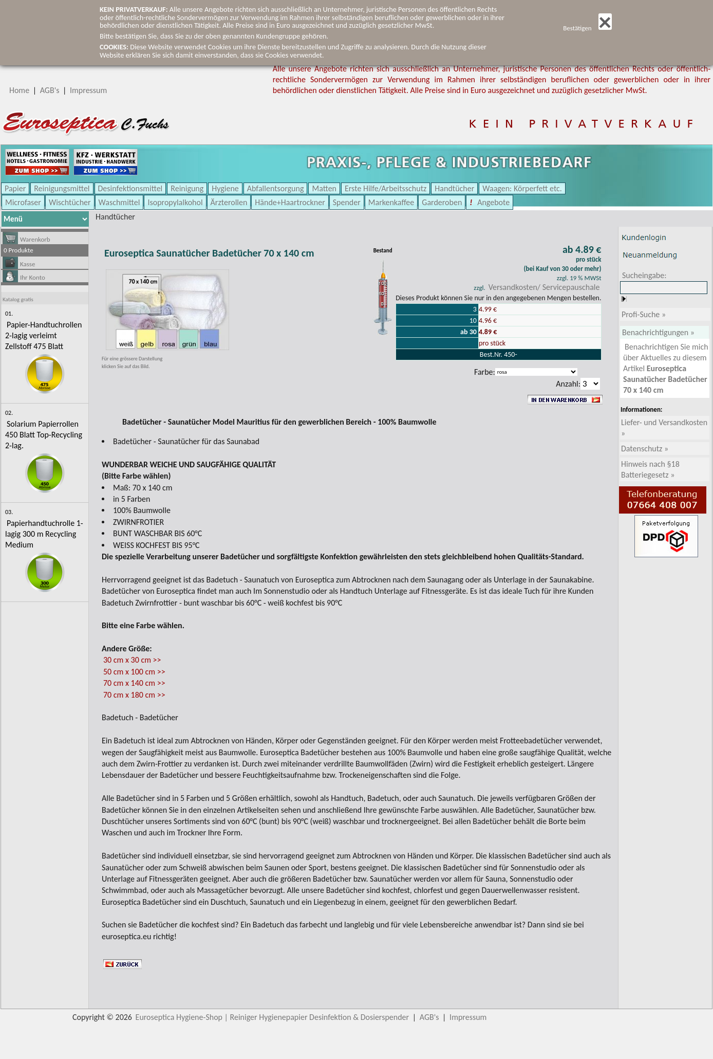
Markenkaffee (391, 202)
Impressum (88, 90)
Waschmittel (119, 202)
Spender (347, 202)
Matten (324, 188)
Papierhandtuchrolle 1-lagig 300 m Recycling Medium (44, 534)
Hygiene (225, 188)
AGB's (50, 90)
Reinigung (187, 188)
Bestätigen (587, 28)
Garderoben (442, 202)
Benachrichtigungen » (658, 332)
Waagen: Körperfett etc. (522, 188)
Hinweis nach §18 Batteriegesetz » (650, 469)
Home (19, 90)
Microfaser (23, 202)
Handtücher (454, 188)
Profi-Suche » (644, 314)
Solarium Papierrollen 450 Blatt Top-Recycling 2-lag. (43, 434)
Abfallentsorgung (275, 188)
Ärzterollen (229, 202)
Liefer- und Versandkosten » (664, 427)
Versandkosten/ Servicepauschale (544, 287)
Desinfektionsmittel (130, 188)
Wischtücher (70, 202)
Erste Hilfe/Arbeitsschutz (385, 188)
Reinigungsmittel (61, 188)
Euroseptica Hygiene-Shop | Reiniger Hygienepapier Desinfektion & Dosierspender (272, 1017)
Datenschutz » (644, 448)
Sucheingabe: (644, 275)
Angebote (493, 202)
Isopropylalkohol (174, 202)
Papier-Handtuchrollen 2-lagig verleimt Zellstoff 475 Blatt (43, 335)
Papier (15, 188)
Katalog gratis (18, 299)
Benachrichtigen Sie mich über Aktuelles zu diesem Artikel (665, 368)
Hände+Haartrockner (290, 202)
